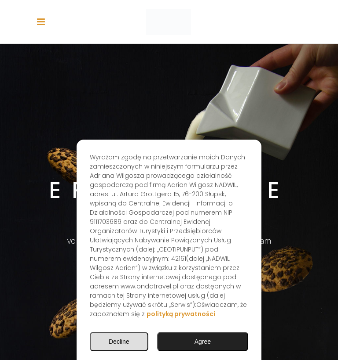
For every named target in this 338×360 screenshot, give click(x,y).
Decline (119, 341)
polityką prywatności (181, 314)
